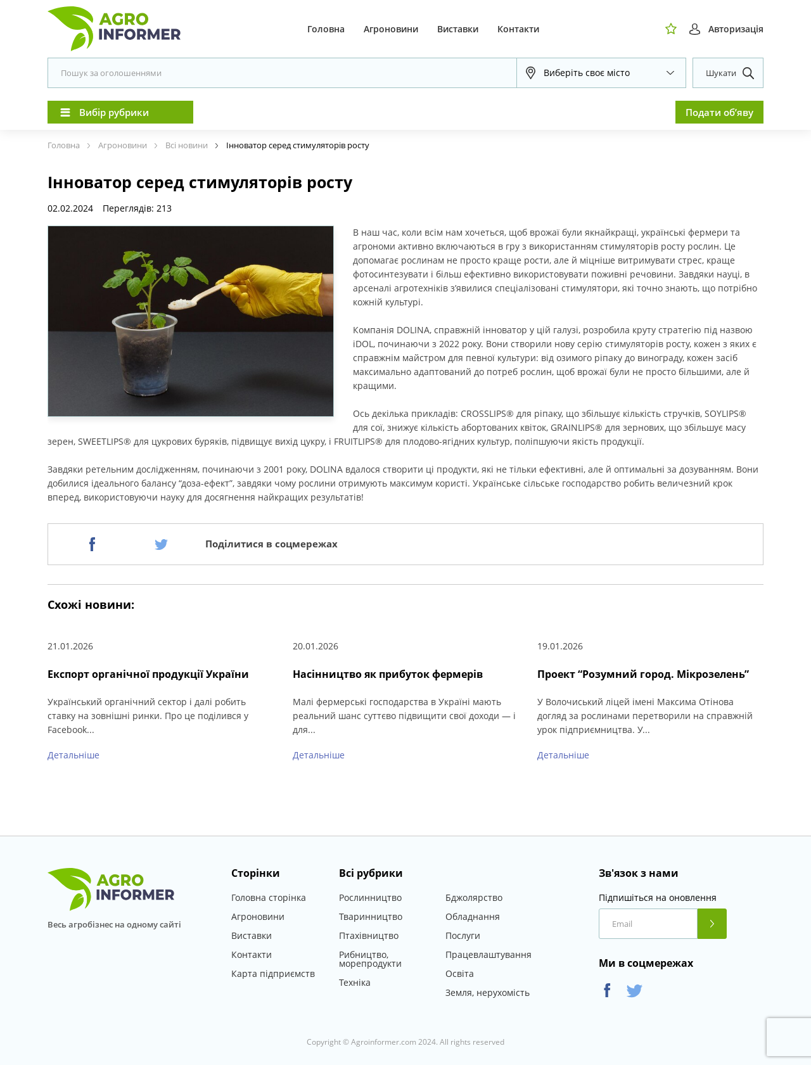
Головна (326, 29)
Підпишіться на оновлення (658, 897)
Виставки (457, 29)
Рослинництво (370, 897)
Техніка (355, 982)
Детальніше (73, 755)
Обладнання (472, 916)
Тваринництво (370, 916)
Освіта (459, 973)
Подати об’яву (719, 112)
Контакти (518, 29)
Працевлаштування (488, 954)
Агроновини (391, 29)
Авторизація (735, 29)
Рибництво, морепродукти (370, 958)
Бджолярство (473, 897)
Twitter (634, 990)
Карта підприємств (273, 973)
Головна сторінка (268, 897)
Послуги (462, 935)
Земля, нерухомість (487, 992)
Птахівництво (369, 935)
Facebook (607, 990)
